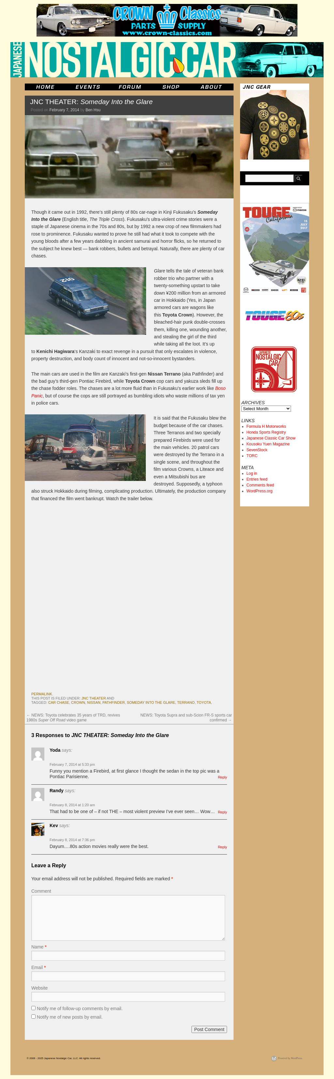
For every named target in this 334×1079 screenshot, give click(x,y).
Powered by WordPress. (290, 1058)
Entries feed (257, 479)
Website (39, 988)
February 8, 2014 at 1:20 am (72, 805)
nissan (93, 702)
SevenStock (257, 450)
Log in (252, 473)
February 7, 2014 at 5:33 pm (72, 764)
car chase (58, 702)
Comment (41, 891)
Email (38, 967)
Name (39, 946)
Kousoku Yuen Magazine (268, 444)
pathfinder (113, 702)
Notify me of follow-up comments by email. (80, 1008)
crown (78, 702)
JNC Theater (94, 698)
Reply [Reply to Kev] (222, 847)
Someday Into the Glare (151, 702)
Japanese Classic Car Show (271, 438)
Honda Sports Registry (266, 432)
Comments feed (260, 485)
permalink (41, 694)
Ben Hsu (92, 110)
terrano (186, 702)
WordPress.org (260, 491)
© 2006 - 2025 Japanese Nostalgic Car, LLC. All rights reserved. (64, 1058)
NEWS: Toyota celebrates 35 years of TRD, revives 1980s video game (73, 717)
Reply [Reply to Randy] (222, 812)
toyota (204, 702)
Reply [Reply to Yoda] (222, 777)
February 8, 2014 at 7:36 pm (72, 840)
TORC (252, 456)
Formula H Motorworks (266, 426)
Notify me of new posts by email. (70, 1017)
